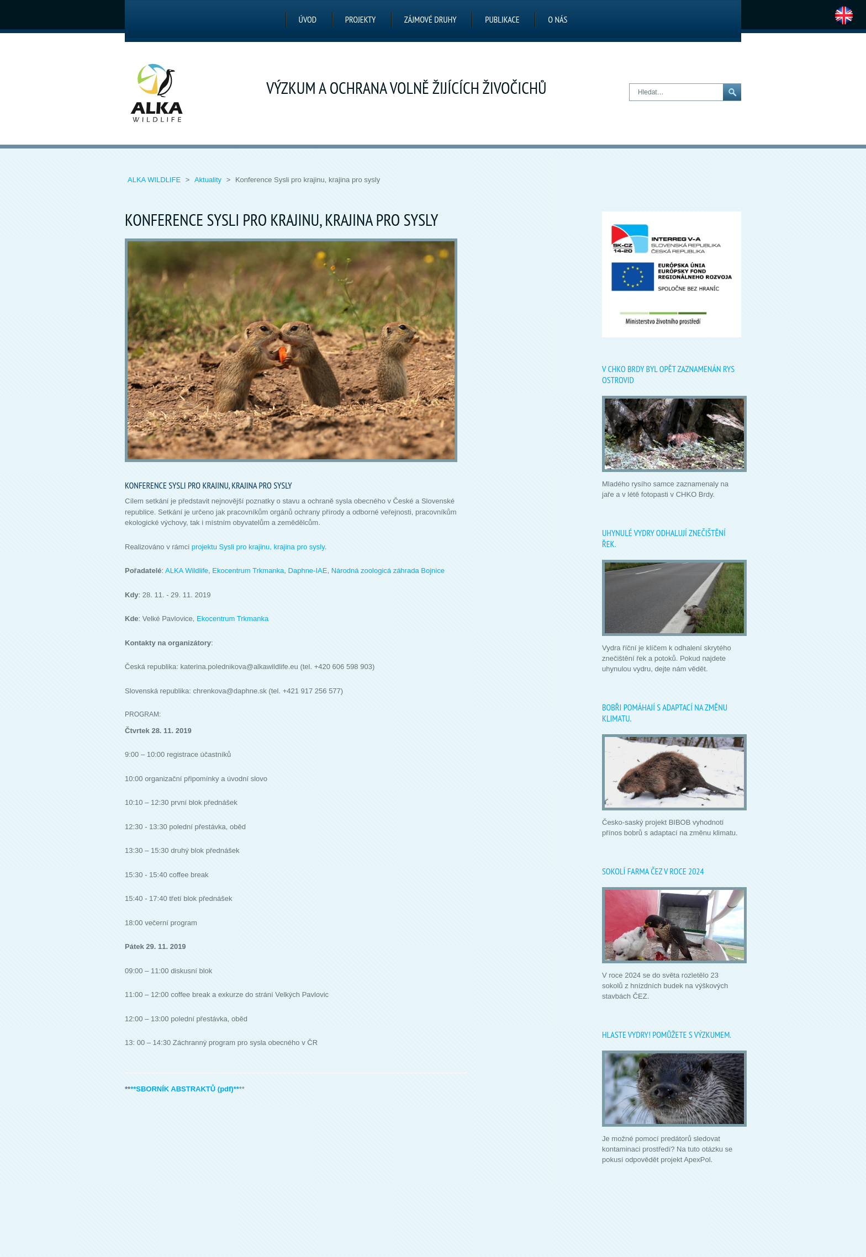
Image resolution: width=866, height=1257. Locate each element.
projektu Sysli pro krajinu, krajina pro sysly (258, 547)
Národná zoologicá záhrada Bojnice (388, 570)
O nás (557, 19)
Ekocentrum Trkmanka (248, 570)
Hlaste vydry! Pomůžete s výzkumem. (666, 1034)
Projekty (360, 19)
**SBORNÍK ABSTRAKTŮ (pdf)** (184, 1089)
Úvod (308, 19)
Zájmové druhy (430, 19)
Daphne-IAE (308, 570)
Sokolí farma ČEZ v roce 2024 (653, 871)
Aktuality (209, 180)
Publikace (502, 19)
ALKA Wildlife (155, 180)
